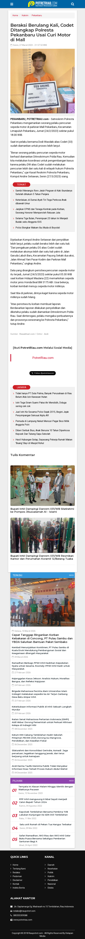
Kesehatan (53, 869)
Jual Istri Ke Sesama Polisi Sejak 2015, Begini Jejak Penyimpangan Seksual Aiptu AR (42, 413)
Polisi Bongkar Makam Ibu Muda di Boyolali (38, 227)
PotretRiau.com (43, 358)
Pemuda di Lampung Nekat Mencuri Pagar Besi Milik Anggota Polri (42, 423)
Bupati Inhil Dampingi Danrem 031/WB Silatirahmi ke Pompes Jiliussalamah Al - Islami (42, 510)
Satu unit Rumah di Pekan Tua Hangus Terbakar (46, 824)
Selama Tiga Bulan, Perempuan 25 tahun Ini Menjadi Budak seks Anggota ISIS (42, 220)
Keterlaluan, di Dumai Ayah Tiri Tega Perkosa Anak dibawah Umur (41, 201)
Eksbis (51, 888)
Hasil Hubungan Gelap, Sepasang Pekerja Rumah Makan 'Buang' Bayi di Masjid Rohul (44, 441)
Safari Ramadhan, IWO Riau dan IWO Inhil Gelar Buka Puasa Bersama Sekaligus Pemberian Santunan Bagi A (45, 838)
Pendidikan (53, 880)
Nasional (52, 884)
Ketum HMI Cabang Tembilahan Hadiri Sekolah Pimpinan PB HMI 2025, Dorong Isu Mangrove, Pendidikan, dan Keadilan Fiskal (37, 738)
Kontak (16, 884)
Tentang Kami (19, 869)
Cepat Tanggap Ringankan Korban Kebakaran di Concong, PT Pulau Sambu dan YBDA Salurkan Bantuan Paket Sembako (42, 638)
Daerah (51, 865)
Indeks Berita (19, 888)
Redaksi (16, 872)
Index (71, 575)
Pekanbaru (37, 15)
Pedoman (17, 876)
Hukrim (25, 15)
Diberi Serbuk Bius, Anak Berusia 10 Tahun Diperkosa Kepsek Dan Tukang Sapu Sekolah (43, 432)
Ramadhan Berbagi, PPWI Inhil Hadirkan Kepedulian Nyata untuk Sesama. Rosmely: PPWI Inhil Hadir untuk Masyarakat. (41, 666)
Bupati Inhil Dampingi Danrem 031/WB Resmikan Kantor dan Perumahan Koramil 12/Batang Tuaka (42, 557)
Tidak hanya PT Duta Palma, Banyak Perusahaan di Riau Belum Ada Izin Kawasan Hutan (44, 395)
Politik (50, 872)
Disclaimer (17, 880)
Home (15, 15)
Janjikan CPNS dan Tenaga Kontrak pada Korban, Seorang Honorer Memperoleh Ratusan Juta (40, 211)
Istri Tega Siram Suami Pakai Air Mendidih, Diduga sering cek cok (41, 404)
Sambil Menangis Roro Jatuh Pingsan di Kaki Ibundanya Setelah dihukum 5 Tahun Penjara (44, 192)
